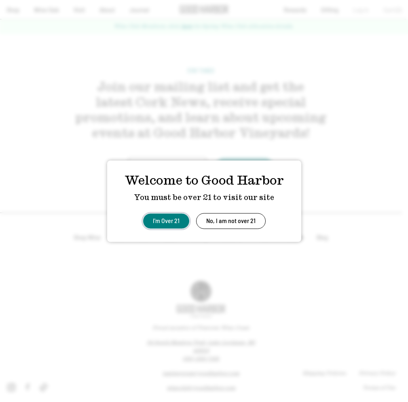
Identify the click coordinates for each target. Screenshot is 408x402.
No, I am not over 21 (231, 220)
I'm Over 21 (166, 220)
